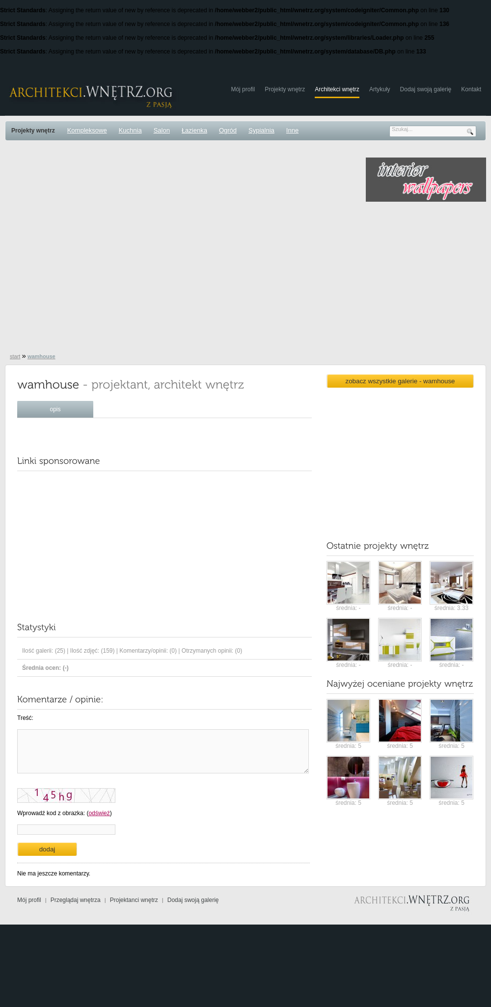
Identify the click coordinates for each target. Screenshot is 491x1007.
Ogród (228, 130)
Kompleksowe (87, 130)
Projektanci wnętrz (134, 900)
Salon (162, 130)
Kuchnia (130, 130)
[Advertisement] (97, 250)
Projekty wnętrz (285, 89)
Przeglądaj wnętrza (76, 900)
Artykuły (379, 89)
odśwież (98, 813)
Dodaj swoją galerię (426, 89)
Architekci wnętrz (337, 89)
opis (55, 409)
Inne (292, 130)
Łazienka (194, 130)
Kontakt (471, 89)
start (15, 356)
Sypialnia (261, 130)
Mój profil (243, 89)
